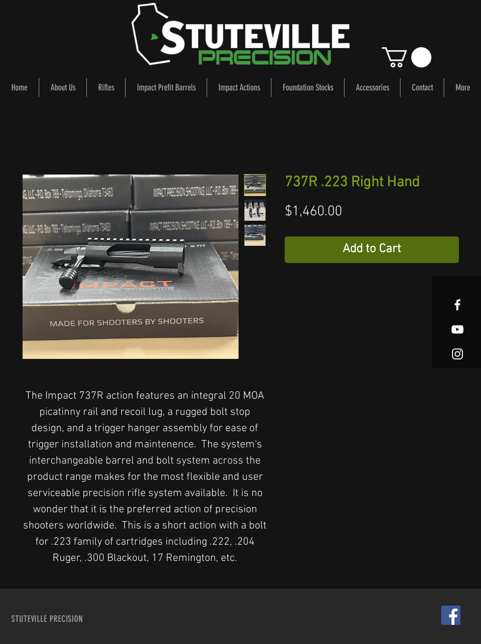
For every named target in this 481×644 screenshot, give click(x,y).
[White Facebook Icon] (457, 304)
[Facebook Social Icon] (450, 615)
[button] (406, 57)
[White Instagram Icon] (457, 354)
